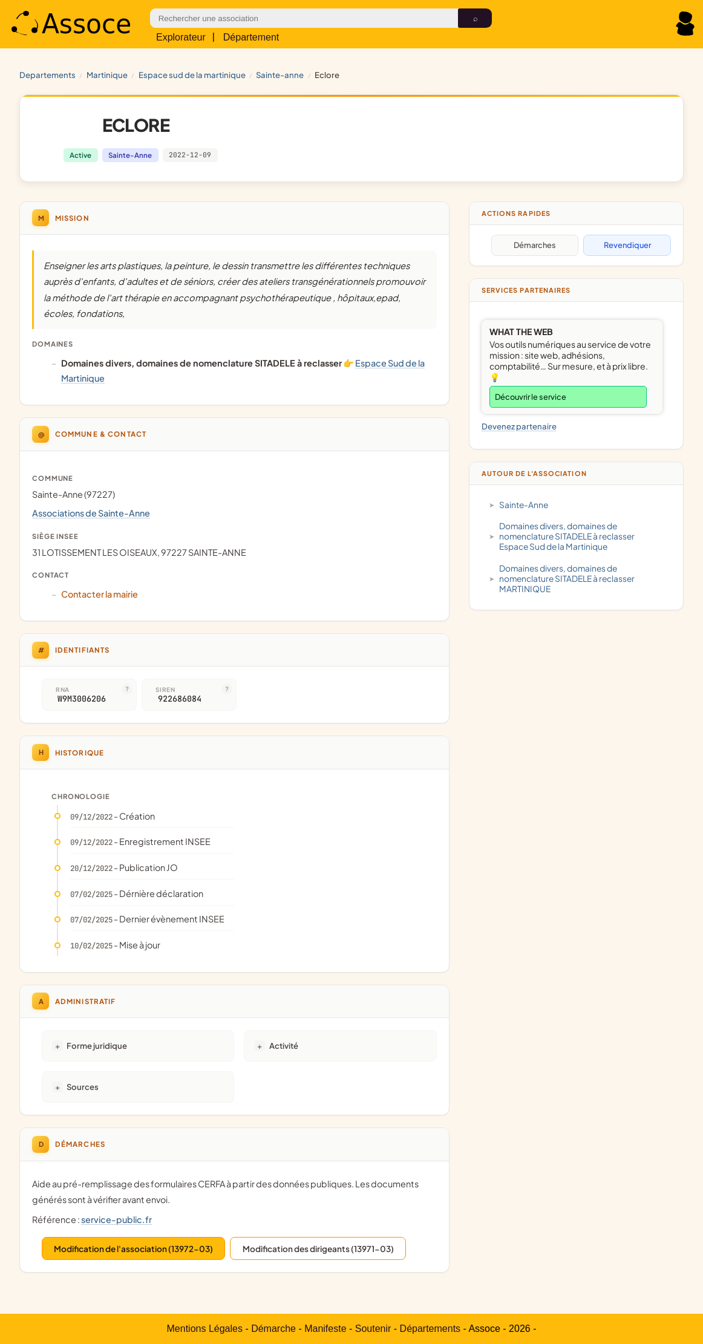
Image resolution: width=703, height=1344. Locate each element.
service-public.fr (116, 1219)
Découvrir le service (530, 397)
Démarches (535, 245)
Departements (47, 75)
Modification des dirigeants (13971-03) (318, 1249)
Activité (283, 1045)
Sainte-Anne (280, 75)
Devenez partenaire (519, 426)
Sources (83, 1086)
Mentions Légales (205, 1328)
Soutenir (373, 1328)
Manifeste (325, 1328)
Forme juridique (97, 1045)
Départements (430, 1328)
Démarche (273, 1328)
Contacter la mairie (99, 594)
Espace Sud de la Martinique (192, 75)
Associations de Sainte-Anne (91, 512)
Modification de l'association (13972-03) (133, 1249)
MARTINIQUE (107, 75)
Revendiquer (627, 245)
